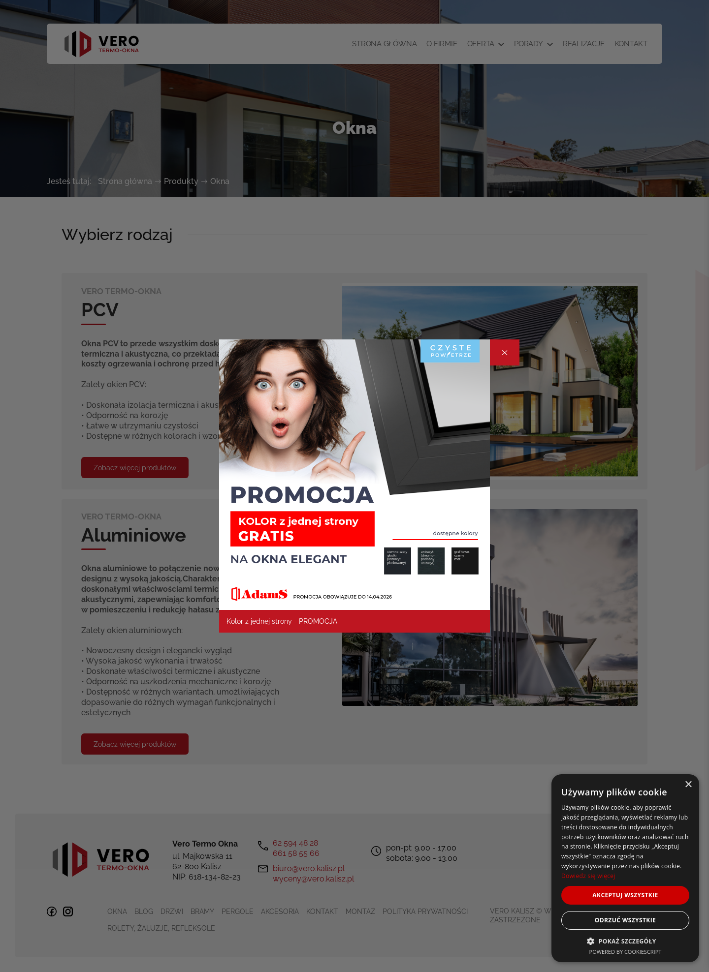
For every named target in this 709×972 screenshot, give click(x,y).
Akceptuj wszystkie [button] (625, 895)
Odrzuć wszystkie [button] (625, 920)
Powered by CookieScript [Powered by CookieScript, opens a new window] (625, 951)
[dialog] (625, 868)
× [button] (688, 785)
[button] (625, 940)
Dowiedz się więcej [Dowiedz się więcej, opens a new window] (588, 876)
